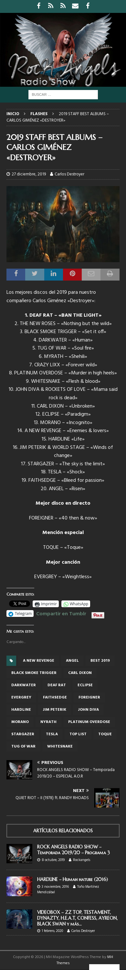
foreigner (89, 697)
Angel (72, 661)
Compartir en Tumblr (61, 613)
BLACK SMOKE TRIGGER (34, 673)
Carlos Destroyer (69, 174)
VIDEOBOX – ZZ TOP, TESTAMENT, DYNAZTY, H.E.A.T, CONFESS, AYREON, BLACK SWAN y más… (77, 918)
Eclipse (85, 685)
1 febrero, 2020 (52, 931)
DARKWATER (23, 685)
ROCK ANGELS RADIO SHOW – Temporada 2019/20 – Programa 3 (73, 850)
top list (78, 734)
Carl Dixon (80, 673)
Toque (105, 734)
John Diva (88, 710)
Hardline (21, 710)
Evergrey (21, 697)
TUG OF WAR (23, 746)
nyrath (48, 722)
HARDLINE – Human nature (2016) (72, 879)
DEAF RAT (56, 685)
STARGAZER (22, 734)
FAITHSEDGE (55, 697)
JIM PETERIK (54, 710)
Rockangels (81, 860)
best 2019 (100, 661)
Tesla (52, 734)
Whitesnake (60, 746)
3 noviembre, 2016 (55, 887)
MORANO (20, 722)
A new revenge (38, 661)
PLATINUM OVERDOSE (89, 722)
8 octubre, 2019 (53, 860)
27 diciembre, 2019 (29, 174)
